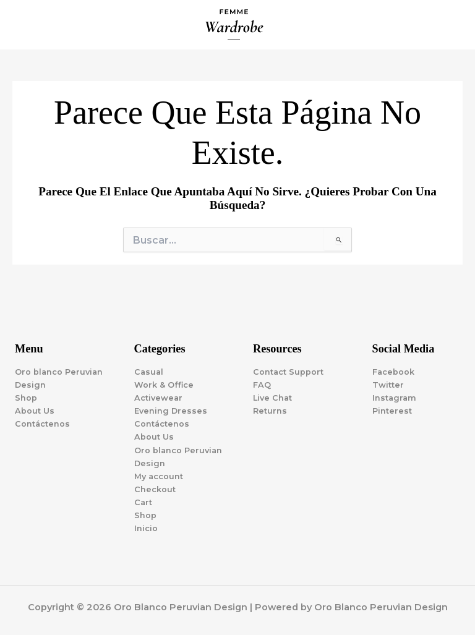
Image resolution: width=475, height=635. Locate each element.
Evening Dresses (170, 411)
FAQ (262, 385)
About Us (34, 411)
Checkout (155, 489)
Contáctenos (42, 423)
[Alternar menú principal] (450, 24)
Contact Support (288, 372)
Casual (148, 372)
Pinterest (392, 411)
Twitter (388, 385)
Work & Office (164, 385)
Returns (270, 411)
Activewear (158, 398)
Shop (26, 398)
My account (158, 476)
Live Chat (272, 398)
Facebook (393, 372)
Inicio (146, 528)
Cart (143, 502)
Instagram (394, 398)
